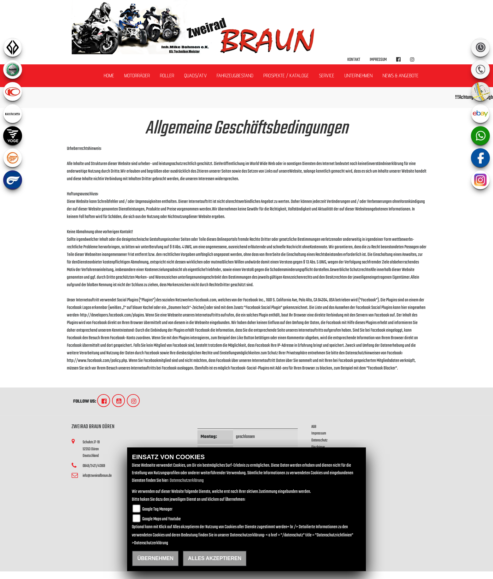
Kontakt (353, 60)
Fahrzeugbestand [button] (235, 76)
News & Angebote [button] (401, 76)
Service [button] (326, 76)
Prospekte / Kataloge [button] (286, 76)
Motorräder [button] (137, 76)
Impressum (378, 60)
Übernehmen (155, 558)
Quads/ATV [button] (195, 76)
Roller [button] (167, 76)
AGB (313, 426)
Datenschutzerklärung (187, 480)
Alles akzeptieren (214, 558)
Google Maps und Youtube (161, 519)
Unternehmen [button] (358, 76)
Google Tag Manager (157, 509)
